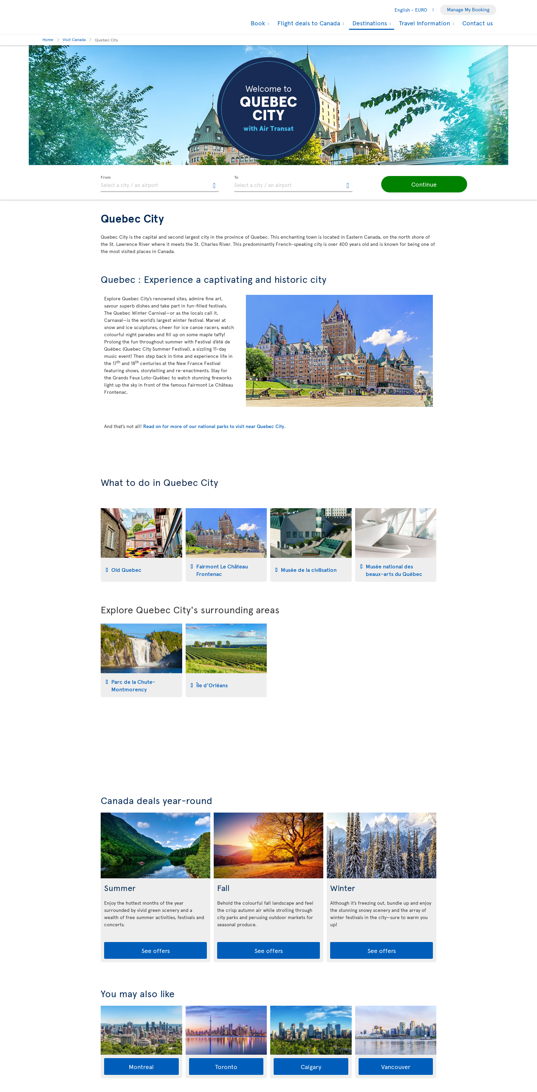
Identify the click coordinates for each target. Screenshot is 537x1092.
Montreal (141, 1066)
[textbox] (160, 184)
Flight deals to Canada (308, 23)
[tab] (141, 545)
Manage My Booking (468, 9)
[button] (415, 184)
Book (257, 23)
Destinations (369, 23)
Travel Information (424, 23)
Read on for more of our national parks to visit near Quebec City (213, 426)
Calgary (311, 1066)
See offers (155, 950)
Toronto (226, 1066)
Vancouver (395, 1066)
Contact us (477, 22)
